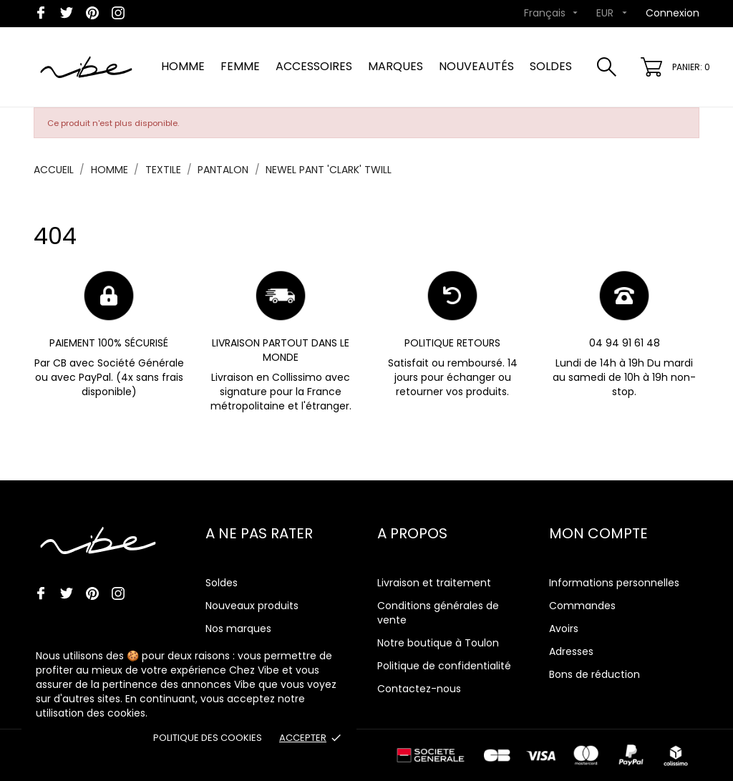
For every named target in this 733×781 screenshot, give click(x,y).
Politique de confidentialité (444, 666)
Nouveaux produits (251, 605)
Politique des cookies (207, 737)
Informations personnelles (614, 583)
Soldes (221, 583)
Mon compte (598, 533)
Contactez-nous (419, 688)
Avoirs (563, 628)
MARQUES (395, 66)
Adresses (571, 651)
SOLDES (551, 66)
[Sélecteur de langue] (552, 13)
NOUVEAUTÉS (476, 66)
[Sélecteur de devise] (613, 13)
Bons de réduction (594, 674)
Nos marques (238, 628)
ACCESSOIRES (314, 66)
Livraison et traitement (434, 583)
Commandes (582, 605)
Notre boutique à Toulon (438, 643)
